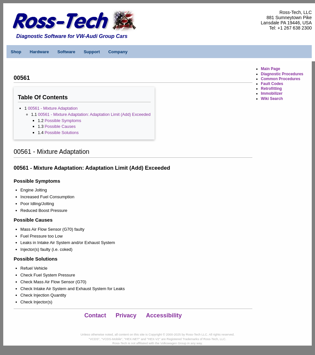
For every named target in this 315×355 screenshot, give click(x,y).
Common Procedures (280, 79)
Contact (95, 315)
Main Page (270, 69)
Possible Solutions (62, 132)
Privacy (126, 315)
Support (92, 51)
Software (66, 51)
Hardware (39, 51)
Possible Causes (60, 126)
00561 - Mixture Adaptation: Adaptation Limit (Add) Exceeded (94, 114)
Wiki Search (272, 98)
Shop (16, 51)
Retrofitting (271, 88)
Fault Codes (272, 83)
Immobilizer (272, 93)
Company (117, 51)
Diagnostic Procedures (282, 74)
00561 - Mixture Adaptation (53, 108)
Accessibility (164, 315)
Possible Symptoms (63, 120)
